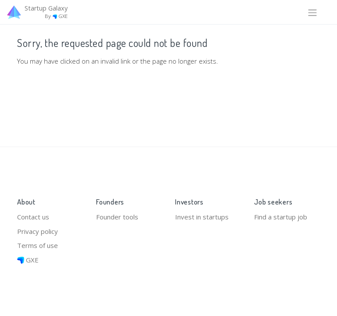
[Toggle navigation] (312, 12)
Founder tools (117, 216)
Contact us (33, 216)
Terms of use (37, 245)
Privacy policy (37, 231)
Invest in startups (202, 216)
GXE (28, 259)
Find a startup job (280, 216)
